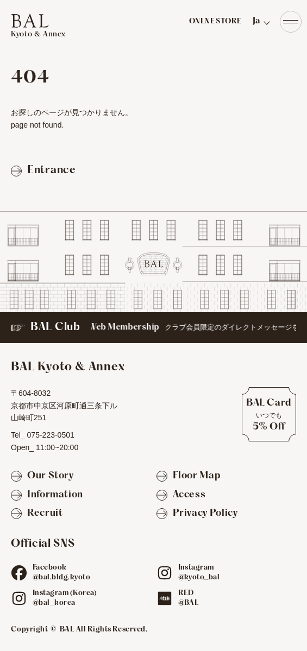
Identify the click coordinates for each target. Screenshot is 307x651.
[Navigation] (291, 22)
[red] (164, 598)
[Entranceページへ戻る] (43, 171)
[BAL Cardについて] (269, 414)
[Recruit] (36, 514)
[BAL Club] (153, 328)
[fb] (19, 573)
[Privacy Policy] (197, 514)
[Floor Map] (188, 476)
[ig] (164, 573)
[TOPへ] (38, 26)
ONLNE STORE (215, 21)
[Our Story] (42, 476)
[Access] (181, 495)
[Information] (47, 495)
